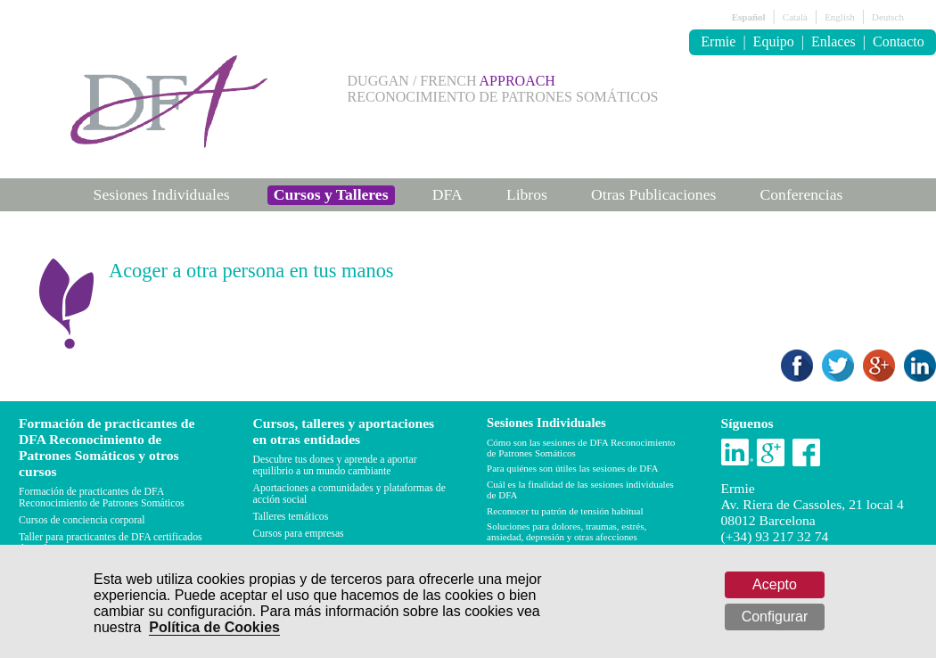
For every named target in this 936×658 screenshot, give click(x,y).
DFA (447, 194)
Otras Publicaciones (653, 194)
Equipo (773, 41)
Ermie (718, 41)
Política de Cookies (214, 627)
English (840, 17)
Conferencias (801, 194)
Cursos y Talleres (331, 194)
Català (795, 17)
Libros (526, 194)
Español (749, 17)
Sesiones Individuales (162, 194)
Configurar (775, 616)
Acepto (774, 584)
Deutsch (888, 17)
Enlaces (833, 41)
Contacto (898, 41)
